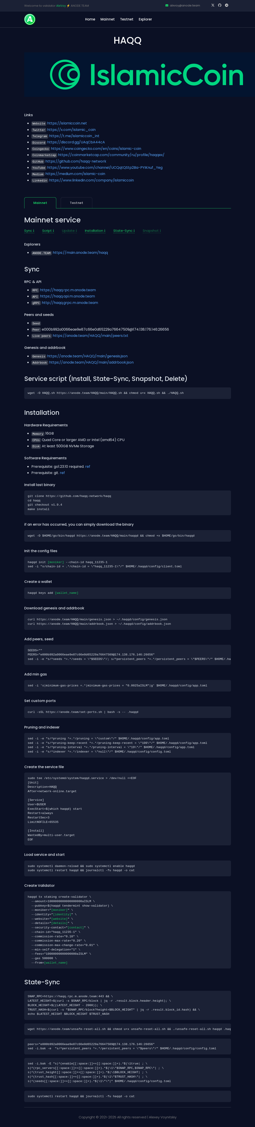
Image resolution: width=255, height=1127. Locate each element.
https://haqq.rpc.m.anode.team (68, 290)
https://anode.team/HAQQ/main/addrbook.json (91, 362)
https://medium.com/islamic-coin (75, 173)
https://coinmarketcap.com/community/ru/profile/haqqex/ (111, 154)
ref (87, 466)
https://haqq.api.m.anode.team (67, 296)
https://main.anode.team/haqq (80, 252)
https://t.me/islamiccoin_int (74, 135)
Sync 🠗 (29, 230)
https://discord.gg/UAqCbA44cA (76, 142)
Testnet (126, 19)
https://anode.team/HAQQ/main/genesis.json (87, 356)
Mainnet (107, 19)
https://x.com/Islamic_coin (71, 129)
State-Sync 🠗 (124, 230)
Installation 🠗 (95, 230)
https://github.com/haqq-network (75, 161)
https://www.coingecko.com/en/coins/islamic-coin (96, 148)
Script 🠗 (48, 230)
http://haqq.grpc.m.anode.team (70, 302)
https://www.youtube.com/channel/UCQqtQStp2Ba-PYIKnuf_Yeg (105, 167)
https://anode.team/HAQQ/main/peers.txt (90, 335)
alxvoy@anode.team (182, 5)
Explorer (145, 19)
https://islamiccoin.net (67, 123)
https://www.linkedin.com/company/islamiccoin (91, 180)
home (90, 19)
